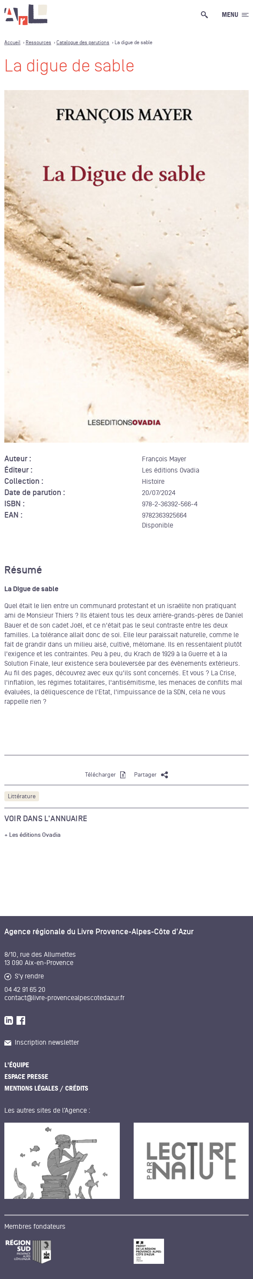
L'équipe (16, 1065)
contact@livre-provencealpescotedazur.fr (64, 998)
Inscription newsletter (41, 1042)
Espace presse (26, 1077)
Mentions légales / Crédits (46, 1088)
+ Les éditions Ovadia (32, 835)
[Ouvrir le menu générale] (235, 15)
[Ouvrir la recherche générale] (206, 14)
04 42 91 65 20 (25, 990)
